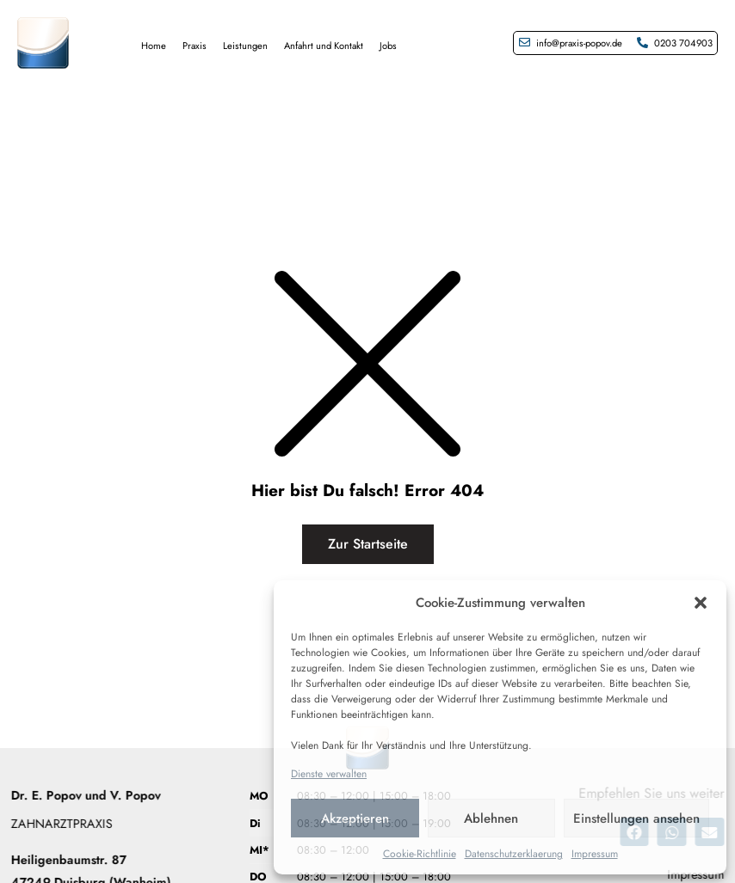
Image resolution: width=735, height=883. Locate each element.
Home (153, 45)
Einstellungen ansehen (636, 818)
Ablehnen (491, 818)
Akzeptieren (355, 818)
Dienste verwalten (329, 774)
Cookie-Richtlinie (419, 854)
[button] (700, 602)
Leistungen (245, 45)
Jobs (388, 45)
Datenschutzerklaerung (514, 854)
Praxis (194, 45)
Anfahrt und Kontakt (323, 45)
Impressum (594, 854)
